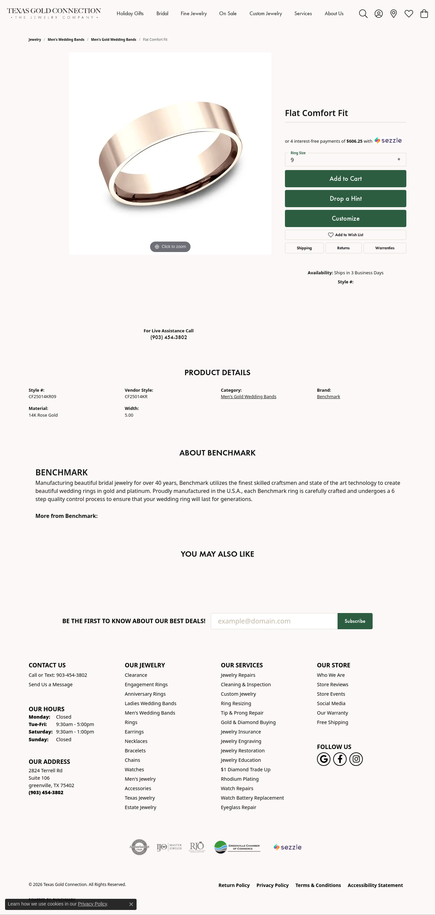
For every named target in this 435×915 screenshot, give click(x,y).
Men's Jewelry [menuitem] (140, 779)
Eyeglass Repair (238, 807)
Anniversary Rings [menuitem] (145, 694)
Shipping (304, 247)
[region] (170, 187)
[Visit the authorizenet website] (139, 847)
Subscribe (355, 621)
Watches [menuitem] (134, 769)
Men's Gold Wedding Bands (113, 39)
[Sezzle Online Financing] (287, 847)
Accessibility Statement (375, 885)
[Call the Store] (46, 792)
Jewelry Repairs (238, 675)
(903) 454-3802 (168, 337)
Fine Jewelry (194, 13)
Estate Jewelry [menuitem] (140, 807)
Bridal (162, 13)
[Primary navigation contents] (230, 13)
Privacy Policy (273, 885)
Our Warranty (332, 713)
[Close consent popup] (131, 904)
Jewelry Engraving (241, 741)
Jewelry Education (241, 760)
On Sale (228, 13)
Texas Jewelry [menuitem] (140, 798)
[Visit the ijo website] (169, 847)
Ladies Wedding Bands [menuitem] (150, 703)
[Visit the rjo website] (196, 847)
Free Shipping (332, 722)
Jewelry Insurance (241, 731)
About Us (334, 13)
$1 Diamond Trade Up (245, 769)
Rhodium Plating (240, 779)
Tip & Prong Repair (242, 713)
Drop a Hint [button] (346, 198)
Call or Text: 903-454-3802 (58, 675)
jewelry (35, 39)
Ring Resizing (236, 703)
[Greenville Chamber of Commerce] (237, 847)
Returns (343, 247)
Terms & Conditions (318, 885)
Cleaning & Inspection (246, 684)
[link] (393, 13)
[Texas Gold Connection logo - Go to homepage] (54, 13)
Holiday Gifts (130, 13)
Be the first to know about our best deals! (134, 621)
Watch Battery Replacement (252, 798)
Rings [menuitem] (131, 722)
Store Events (331, 694)
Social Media (331, 703)
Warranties (385, 247)
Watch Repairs (237, 788)
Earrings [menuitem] (134, 731)
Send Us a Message (50, 684)
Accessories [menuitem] (138, 788)
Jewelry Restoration (243, 750)
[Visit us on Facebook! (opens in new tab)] (340, 759)
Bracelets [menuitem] (135, 750)
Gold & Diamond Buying (248, 722)
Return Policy (234, 885)
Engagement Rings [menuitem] (146, 684)
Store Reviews (332, 684)
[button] (363, 13)
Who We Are (331, 675)
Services (303, 13)
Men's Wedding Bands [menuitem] (150, 713)
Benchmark (328, 396)
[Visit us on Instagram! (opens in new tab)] (356, 759)
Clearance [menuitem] (136, 675)
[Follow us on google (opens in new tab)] (323, 759)
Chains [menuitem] (132, 760)
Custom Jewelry (266, 13)
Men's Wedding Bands (66, 39)
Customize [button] (346, 218)
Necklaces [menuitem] (136, 741)
